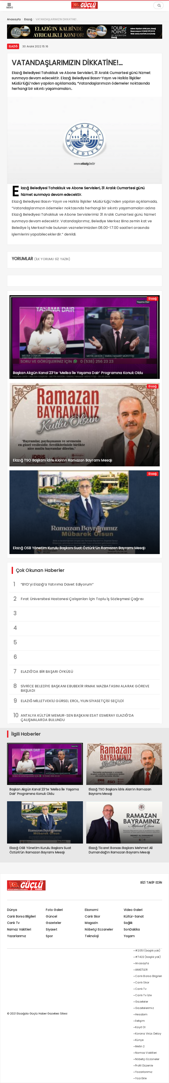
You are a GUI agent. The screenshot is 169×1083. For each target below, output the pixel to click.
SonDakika (132, 929)
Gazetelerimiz (144, 1008)
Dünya (12, 910)
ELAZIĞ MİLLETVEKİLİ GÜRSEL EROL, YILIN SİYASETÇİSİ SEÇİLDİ (68, 701)
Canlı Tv (13, 923)
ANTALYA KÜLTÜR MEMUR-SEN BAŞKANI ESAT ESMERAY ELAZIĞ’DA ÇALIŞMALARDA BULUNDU (73, 717)
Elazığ (13, 46)
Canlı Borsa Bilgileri (21, 916)
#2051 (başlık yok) (147, 950)
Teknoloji (92, 936)
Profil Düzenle (144, 1065)
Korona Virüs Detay (148, 1033)
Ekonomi (91, 910)
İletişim (140, 1021)
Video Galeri (133, 910)
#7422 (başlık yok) (148, 957)
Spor (49, 936)
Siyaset (51, 929)
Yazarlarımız (16, 936)
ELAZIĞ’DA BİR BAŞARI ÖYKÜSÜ (43, 671)
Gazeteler (53, 923)
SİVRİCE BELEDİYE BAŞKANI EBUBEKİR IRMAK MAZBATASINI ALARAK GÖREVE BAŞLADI (81, 687)
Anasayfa (142, 963)
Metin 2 (140, 1046)
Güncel (51, 916)
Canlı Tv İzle (143, 995)
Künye (139, 1040)
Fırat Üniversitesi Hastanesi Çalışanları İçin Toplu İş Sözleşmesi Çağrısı (78, 599)
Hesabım (141, 1014)
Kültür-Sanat (134, 916)
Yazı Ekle (141, 1078)
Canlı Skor (92, 916)
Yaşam (129, 936)
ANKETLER (141, 970)
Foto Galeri (54, 910)
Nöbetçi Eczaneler (99, 929)
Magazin (91, 923)
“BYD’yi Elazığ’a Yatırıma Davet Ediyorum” (53, 584)
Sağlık (128, 923)
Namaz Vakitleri (19, 929)
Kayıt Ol (140, 1027)
